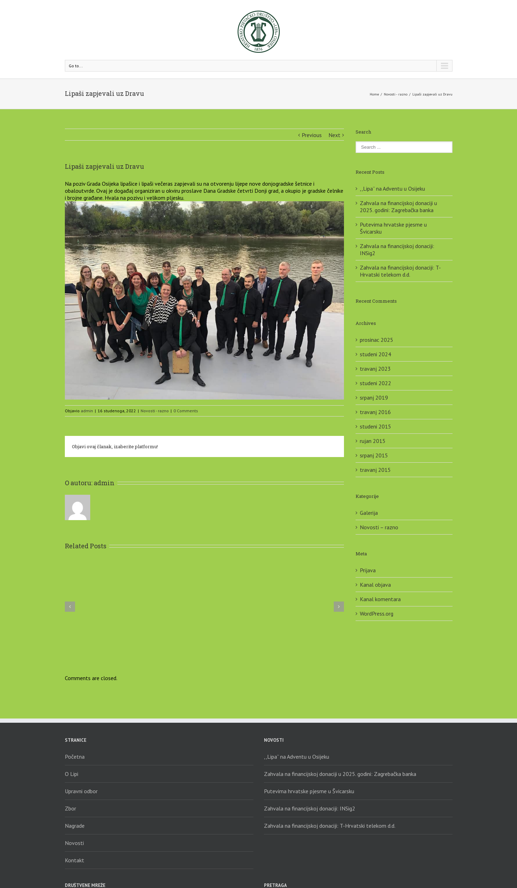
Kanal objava (375, 584)
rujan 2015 (373, 440)
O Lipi (71, 773)
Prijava (368, 570)
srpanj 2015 (374, 455)
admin (87, 410)
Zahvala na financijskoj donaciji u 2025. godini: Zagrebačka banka (398, 206)
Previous (312, 134)
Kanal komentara (380, 599)
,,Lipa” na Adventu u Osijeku (392, 188)
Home (374, 94)
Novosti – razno (379, 527)
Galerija (369, 512)
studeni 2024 (375, 354)
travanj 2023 (375, 368)
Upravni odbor (81, 791)
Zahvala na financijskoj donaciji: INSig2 (309, 808)
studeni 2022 (375, 383)
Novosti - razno (395, 94)
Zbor (70, 808)
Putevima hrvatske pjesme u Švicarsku (309, 791)
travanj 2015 (375, 469)
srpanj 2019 (374, 397)
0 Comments (185, 410)
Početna (75, 756)
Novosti (74, 842)
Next (334, 134)
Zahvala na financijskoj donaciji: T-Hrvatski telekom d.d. (400, 271)
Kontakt (74, 860)
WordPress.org (376, 613)
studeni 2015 (375, 426)
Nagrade (75, 825)
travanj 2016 (375, 411)
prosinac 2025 (376, 339)
